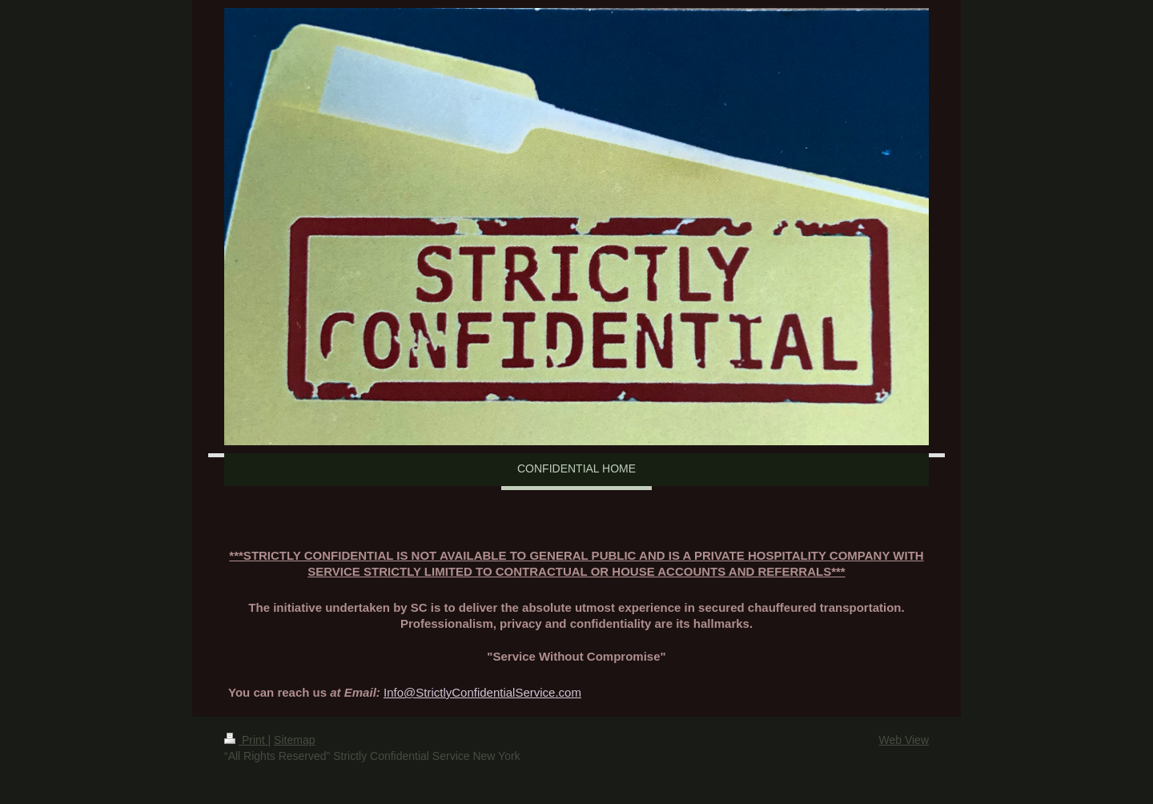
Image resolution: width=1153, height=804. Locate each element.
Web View (903, 740)
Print (246, 740)
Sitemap (294, 740)
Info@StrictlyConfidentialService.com (482, 692)
